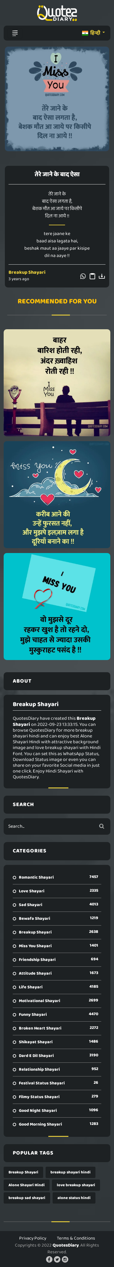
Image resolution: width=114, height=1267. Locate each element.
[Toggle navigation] (14, 33)
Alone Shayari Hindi (27, 1185)
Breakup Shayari (27, 272)
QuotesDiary (66, 1245)
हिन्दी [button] (91, 33)
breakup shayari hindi (70, 1172)
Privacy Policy (32, 1238)
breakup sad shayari (27, 1198)
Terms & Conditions (76, 1238)
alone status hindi (74, 1198)
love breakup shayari (76, 1185)
